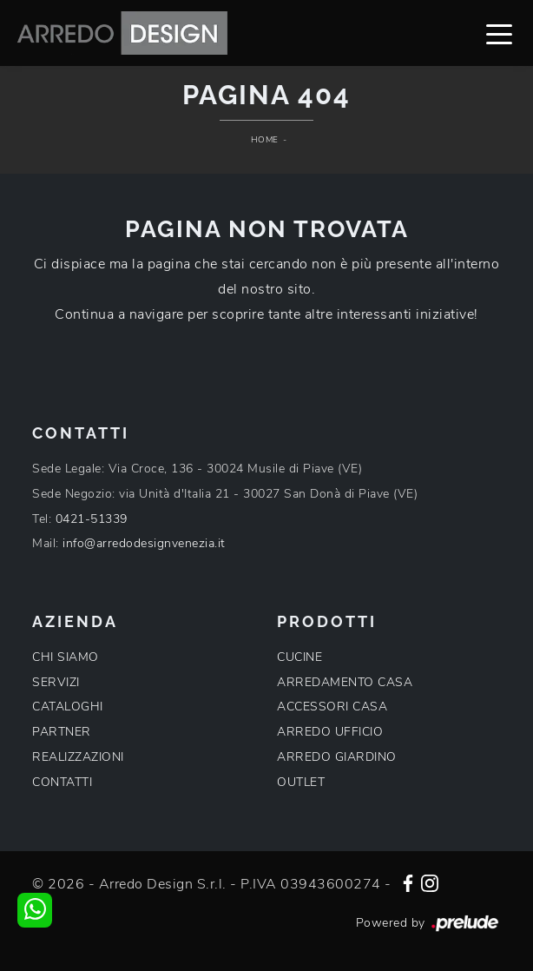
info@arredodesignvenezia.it (144, 543)
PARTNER (61, 731)
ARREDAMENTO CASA (344, 682)
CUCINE (299, 657)
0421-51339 (92, 519)
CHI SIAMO (65, 657)
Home (265, 140)
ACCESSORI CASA (332, 706)
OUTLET (301, 782)
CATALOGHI (67, 706)
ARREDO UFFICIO (330, 731)
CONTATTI (62, 782)
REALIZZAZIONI (78, 757)
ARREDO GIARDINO (337, 757)
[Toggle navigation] (499, 33)
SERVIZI (56, 682)
